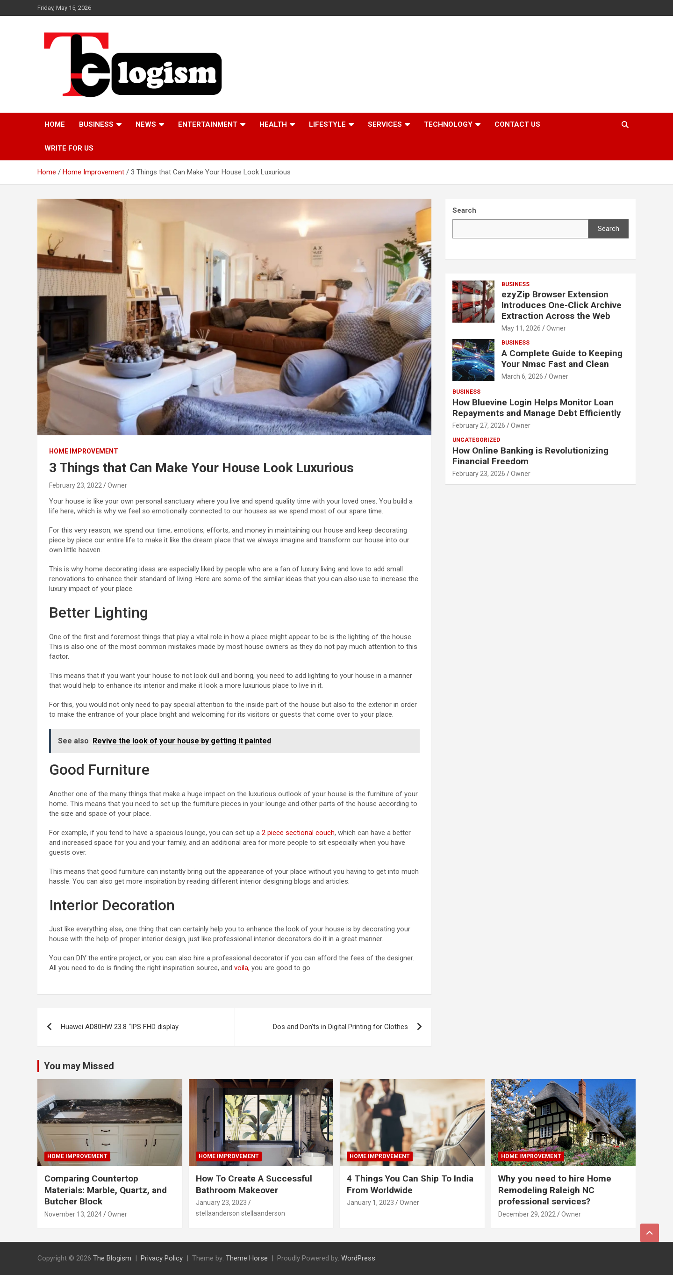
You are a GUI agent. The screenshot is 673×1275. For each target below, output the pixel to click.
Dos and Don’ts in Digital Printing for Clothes (340, 1027)
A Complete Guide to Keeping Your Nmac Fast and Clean (562, 358)
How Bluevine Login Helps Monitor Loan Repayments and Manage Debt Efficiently (536, 407)
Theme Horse (247, 1258)
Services (385, 124)
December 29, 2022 (527, 1214)
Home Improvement (83, 451)
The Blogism (112, 1258)
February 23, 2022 (75, 485)
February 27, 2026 (478, 425)
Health (273, 124)
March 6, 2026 (522, 376)
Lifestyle (327, 124)
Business (96, 124)
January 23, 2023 (221, 1202)
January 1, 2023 (370, 1202)
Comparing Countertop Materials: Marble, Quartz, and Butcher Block (105, 1190)
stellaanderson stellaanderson (240, 1213)
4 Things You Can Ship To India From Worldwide (410, 1184)
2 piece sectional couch (298, 832)
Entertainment (207, 124)
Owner (117, 485)
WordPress (358, 1258)
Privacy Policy (162, 1258)
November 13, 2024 (73, 1214)
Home (54, 124)
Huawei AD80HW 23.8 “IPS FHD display (120, 1027)
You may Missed (79, 1066)
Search (608, 228)
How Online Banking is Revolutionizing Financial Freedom (530, 456)
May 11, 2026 (521, 328)
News (146, 124)
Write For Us (68, 148)
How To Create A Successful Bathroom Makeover (254, 1184)
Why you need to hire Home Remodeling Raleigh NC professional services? (554, 1190)
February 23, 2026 (478, 473)
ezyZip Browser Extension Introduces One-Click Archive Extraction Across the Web (561, 305)
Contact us (517, 124)
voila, (242, 968)
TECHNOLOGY (448, 124)
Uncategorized (476, 440)
